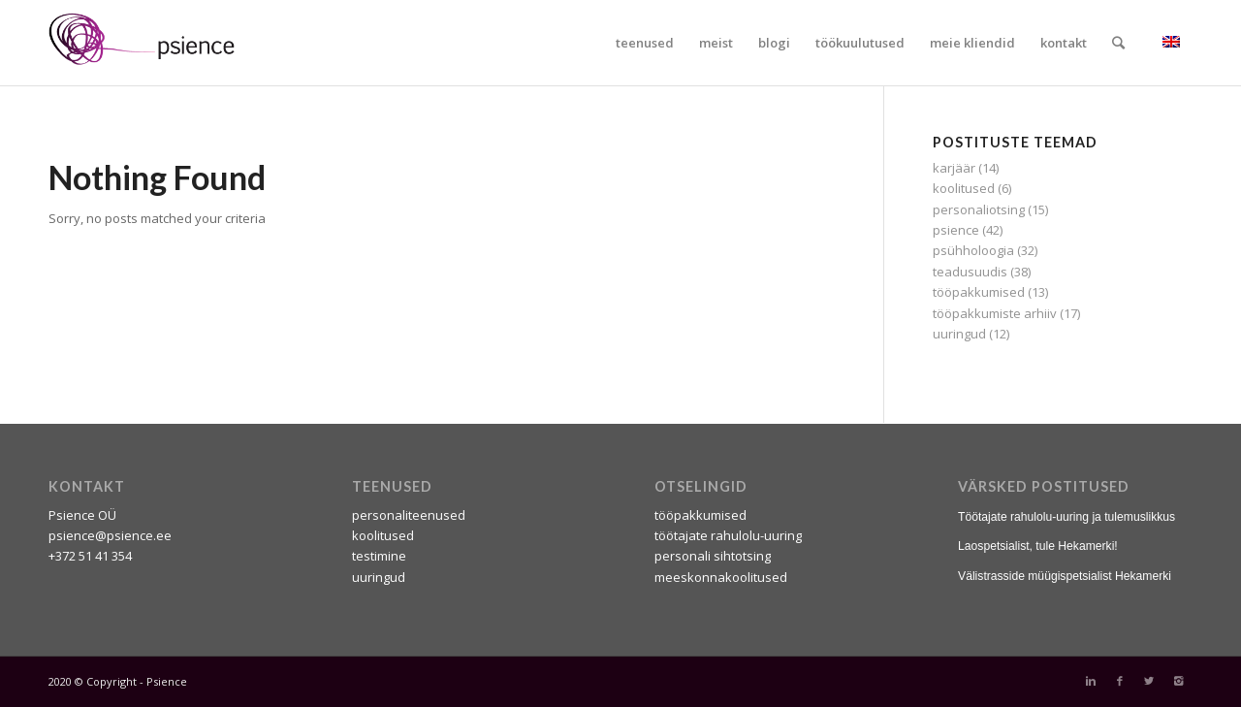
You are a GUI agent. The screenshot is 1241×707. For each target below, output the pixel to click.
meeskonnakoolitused (720, 577)
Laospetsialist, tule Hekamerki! (1038, 546)
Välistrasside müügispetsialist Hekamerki (1064, 576)
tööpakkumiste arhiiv (995, 313)
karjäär (954, 168)
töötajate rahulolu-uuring (728, 535)
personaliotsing (979, 209)
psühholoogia (973, 250)
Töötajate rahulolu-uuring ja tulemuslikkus (1066, 517)
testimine (379, 555)
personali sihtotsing (712, 555)
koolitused (964, 188)
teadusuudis (970, 271)
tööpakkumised (979, 292)
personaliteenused (408, 515)
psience (956, 230)
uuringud (959, 333)
